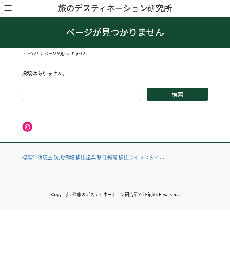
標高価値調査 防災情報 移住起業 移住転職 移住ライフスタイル (93, 157)
